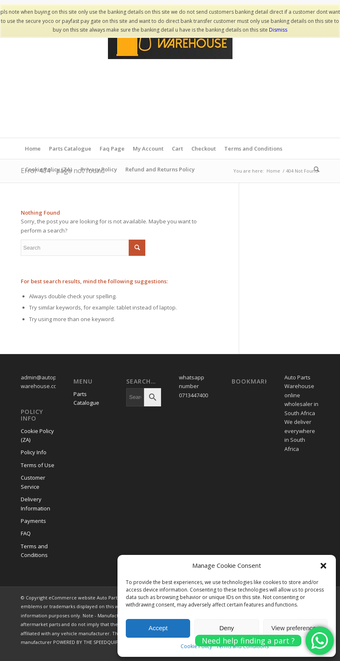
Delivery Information (35, 503)
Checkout (203, 148)
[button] (323, 566)
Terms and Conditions (253, 148)
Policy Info (33, 452)
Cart (177, 148)
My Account (148, 148)
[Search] (314, 169)
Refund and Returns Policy (160, 169)
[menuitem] (314, 169)
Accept (158, 627)
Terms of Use (37, 465)
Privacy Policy (99, 169)
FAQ (26, 533)
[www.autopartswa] (170, 75)
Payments (33, 521)
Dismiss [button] (278, 29)
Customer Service (33, 482)
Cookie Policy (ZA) (48, 169)
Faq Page (112, 148)
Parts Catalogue (70, 148)
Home (33, 148)
